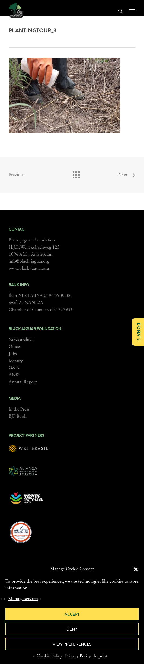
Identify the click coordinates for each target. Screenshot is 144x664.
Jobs (13, 354)
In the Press (19, 409)
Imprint (100, 656)
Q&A (14, 368)
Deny (72, 629)
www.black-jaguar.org (29, 268)
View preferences (72, 644)
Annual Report (23, 382)
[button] (136, 569)
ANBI (14, 375)
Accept (72, 614)
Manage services (23, 599)
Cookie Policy (49, 656)
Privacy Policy (78, 656)
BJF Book (18, 416)
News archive (21, 340)
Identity (16, 361)
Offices (15, 347)
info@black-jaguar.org (29, 261)
